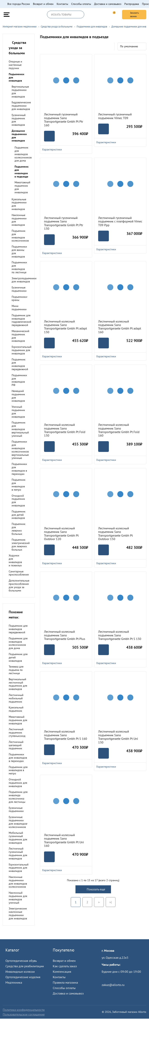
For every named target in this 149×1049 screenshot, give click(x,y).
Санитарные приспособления (19, 573)
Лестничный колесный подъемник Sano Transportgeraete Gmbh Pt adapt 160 (119, 327)
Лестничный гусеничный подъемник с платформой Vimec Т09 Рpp (120, 221)
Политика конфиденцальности (24, 1010)
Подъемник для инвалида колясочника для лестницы (18, 796)
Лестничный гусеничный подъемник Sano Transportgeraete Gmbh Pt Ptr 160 (63, 119)
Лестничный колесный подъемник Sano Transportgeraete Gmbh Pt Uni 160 (64, 840)
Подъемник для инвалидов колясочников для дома (23, 154)
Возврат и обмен (43, 4)
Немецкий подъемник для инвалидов (18, 395)
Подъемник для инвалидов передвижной (20, 364)
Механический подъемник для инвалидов (20, 336)
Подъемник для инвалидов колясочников (20, 235)
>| (110, 902)
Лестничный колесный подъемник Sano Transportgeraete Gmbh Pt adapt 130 (65, 327)
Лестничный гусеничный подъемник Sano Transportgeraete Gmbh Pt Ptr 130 (63, 223)
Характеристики (66, 253)
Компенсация (62, 971)
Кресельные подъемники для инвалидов (19, 204)
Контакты (62, 4)
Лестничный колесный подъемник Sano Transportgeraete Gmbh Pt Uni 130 (118, 737)
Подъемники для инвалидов (16, 77)
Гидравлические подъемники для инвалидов (21, 106)
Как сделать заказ (65, 966)
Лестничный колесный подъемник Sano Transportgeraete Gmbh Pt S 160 (65, 735)
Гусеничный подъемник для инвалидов (19, 120)
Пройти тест (110, 978)
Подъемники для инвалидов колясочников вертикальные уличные (20, 450)
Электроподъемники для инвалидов (24, 280)
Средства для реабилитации (24, 966)
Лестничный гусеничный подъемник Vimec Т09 (115, 116)
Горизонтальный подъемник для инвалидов (21, 350)
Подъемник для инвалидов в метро (18, 484)
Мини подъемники (19, 307)
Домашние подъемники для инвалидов (19, 135)
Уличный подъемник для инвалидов (18, 411)
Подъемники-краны (20, 298)
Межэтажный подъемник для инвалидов (22, 187)
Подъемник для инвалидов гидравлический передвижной (21, 320)
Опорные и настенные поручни (15, 65)
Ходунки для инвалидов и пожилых (15, 560)
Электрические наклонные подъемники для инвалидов (18, 913)
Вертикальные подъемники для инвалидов (20, 91)
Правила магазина (65, 982)
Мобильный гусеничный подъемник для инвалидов (18, 837)
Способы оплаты (81, 4)
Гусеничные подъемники (19, 289)
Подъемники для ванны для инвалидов (19, 251)
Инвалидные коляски (20, 971)
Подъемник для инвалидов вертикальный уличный (20, 429)
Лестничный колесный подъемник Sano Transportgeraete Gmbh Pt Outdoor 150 (115, 533)
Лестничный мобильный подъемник (16, 698)
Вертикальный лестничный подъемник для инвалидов (18, 684)
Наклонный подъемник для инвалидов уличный (18, 897)
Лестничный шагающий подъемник (16, 745)
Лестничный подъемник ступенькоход (17, 732)
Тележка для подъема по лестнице (16, 670)
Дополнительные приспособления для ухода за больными (19, 585)
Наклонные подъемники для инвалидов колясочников (18, 881)
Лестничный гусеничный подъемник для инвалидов (18, 853)
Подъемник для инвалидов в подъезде (22, 171)
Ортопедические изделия (22, 977)
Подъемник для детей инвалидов (18, 515)
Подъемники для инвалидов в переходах (19, 468)
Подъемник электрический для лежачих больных (21, 544)
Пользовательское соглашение (24, 1014)
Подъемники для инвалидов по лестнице (19, 267)
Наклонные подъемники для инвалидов (19, 220)
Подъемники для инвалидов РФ (19, 380)
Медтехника (13, 982)
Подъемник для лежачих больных (18, 528)
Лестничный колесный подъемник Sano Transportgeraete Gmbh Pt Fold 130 (64, 430)
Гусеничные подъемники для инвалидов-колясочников (18, 821)
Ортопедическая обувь (21, 961)
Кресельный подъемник (16, 709)
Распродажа (131, 4)
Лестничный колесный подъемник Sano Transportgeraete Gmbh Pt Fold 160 (118, 430)
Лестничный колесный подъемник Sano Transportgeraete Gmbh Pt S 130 (119, 635)
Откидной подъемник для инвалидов (18, 500)
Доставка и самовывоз (107, 4)
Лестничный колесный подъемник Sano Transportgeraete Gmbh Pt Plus (64, 635)
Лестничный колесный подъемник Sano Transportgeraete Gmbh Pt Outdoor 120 (61, 533)
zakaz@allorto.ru (113, 985)
